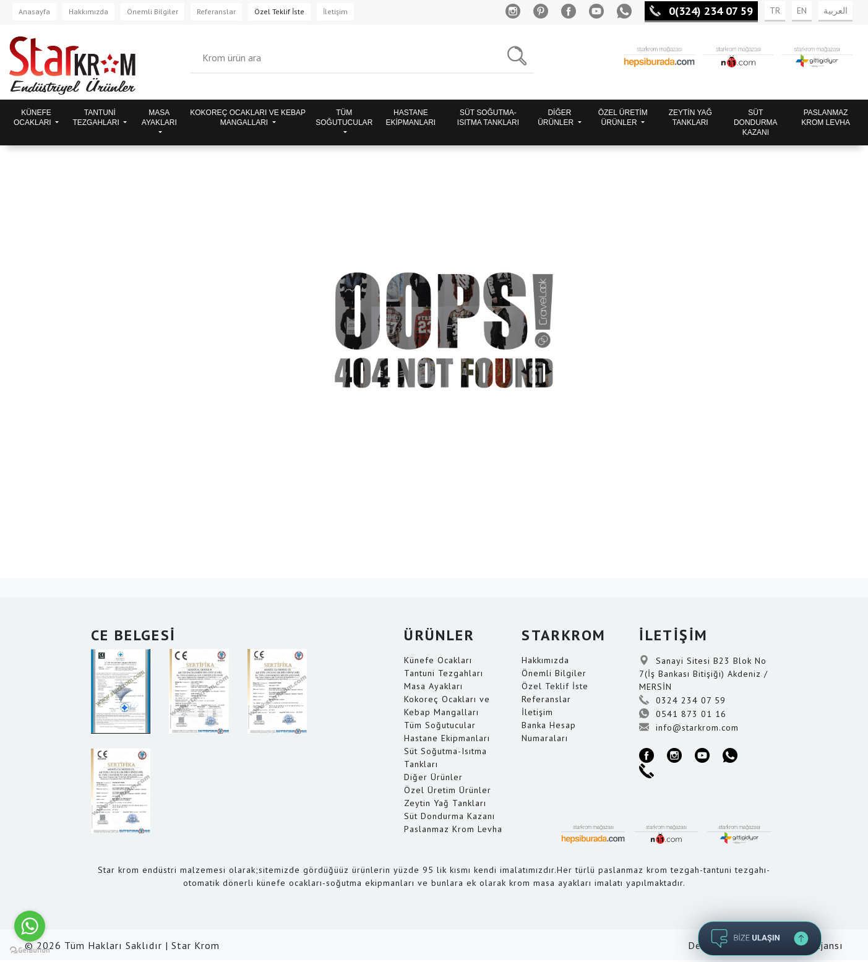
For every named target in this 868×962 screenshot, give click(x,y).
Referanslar (216, 11)
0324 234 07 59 (682, 700)
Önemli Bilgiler (152, 11)
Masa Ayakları (433, 686)
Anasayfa (34, 11)
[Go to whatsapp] (29, 926)
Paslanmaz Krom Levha (453, 829)
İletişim (335, 11)
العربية (835, 10)
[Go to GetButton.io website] (29, 949)
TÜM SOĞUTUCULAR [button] (344, 117)
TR (775, 10)
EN (802, 10)
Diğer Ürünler (433, 777)
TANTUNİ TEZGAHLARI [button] (96, 117)
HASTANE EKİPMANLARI (411, 117)
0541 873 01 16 (682, 713)
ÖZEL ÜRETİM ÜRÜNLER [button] (623, 117)
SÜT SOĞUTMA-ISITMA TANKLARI (488, 117)
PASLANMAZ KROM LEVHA (825, 117)
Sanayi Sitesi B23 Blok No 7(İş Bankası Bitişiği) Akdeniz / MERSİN (703, 673)
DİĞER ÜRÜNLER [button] (556, 117)
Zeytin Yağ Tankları (445, 803)
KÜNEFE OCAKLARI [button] (33, 117)
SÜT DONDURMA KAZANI (756, 122)
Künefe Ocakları (438, 660)
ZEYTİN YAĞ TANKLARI (690, 117)
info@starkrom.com (689, 727)
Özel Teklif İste (279, 11)
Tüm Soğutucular (440, 725)
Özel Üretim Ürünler (447, 790)
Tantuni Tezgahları (443, 673)
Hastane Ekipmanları (447, 738)
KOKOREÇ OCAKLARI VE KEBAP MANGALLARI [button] (248, 117)
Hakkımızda (88, 11)
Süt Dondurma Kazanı (449, 816)
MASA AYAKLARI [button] (159, 117)
